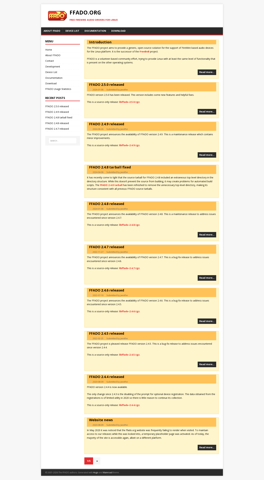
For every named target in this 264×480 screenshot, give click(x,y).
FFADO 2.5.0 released (106, 84)
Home (48, 49)
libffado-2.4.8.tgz (129, 224)
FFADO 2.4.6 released (106, 290)
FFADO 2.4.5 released (106, 333)
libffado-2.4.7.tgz (129, 268)
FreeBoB (144, 51)
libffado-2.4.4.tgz (129, 405)
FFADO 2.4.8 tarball (111, 185)
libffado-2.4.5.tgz (129, 354)
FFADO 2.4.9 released (106, 124)
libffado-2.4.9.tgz (129, 145)
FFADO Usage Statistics (58, 89)
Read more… (206, 72)
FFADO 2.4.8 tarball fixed (110, 167)
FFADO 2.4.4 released (106, 376)
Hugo (95, 472)
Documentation (53, 77)
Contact (49, 60)
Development (52, 66)
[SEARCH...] (63, 141)
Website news (101, 420)
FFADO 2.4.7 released (106, 247)
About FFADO (52, 55)
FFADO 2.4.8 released (106, 203)
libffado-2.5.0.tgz (129, 102)
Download (51, 83)
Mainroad (107, 472)
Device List (51, 72)
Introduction (100, 42)
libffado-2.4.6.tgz (129, 311)
